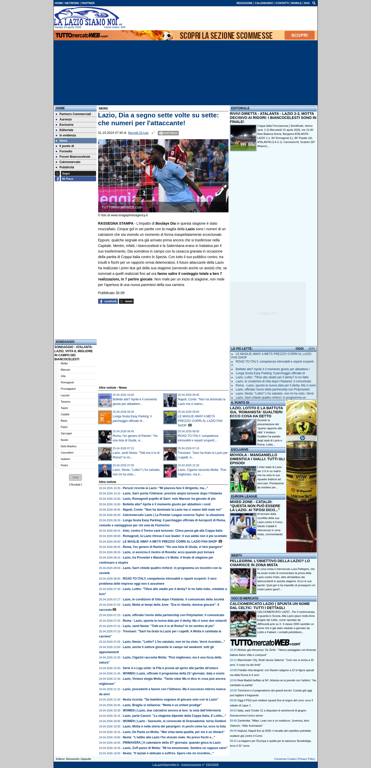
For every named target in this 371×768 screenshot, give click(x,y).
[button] (75, 477)
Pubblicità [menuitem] (65, 167)
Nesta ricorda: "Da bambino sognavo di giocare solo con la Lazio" (170, 699)
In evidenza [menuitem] (66, 135)
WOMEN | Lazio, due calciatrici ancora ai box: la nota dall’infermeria (172, 710)
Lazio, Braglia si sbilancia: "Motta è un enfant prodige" (162, 705)
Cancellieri (67, 452)
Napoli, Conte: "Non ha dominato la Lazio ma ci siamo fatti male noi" (172, 509)
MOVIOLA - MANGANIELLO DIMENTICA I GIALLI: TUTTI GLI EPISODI (257, 459)
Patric (64, 426)
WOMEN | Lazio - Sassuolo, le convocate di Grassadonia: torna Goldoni (174, 721)
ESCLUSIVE (240, 449)
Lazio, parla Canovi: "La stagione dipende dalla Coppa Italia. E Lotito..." (174, 716)
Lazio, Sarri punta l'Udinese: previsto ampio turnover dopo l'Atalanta (172, 493)
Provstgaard (68, 388)
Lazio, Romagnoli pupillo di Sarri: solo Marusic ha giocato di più (169, 499)
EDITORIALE (240, 108)
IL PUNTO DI (240, 402)
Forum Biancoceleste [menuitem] (73, 156)
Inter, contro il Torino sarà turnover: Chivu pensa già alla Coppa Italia (172, 530)
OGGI (300, 348)
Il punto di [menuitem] (65, 146)
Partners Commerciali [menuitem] (73, 114)
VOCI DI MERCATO (245, 598)
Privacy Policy (306, 758)
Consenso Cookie (285, 758)
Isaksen (65, 458)
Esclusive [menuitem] (65, 125)
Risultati (75, 484)
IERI (311, 348)
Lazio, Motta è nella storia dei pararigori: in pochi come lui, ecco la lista (174, 726)
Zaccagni (66, 433)
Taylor (64, 407)
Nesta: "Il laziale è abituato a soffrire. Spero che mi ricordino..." (168, 753)
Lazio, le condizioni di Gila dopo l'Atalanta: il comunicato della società (173, 599)
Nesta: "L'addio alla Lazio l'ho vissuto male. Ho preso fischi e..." (169, 737)
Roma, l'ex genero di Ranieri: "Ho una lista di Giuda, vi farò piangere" (173, 547)
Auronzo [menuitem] (64, 119)
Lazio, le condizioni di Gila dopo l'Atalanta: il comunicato (273, 381)
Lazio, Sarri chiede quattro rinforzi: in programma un (271, 397)
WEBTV (236, 555)
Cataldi (65, 414)
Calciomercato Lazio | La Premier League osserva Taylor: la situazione (173, 515)
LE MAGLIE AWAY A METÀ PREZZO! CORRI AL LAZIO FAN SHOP (200, 421)
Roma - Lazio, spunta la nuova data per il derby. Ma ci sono (276, 385)
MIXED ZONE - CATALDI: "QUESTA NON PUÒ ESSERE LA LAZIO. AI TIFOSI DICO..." (255, 506)
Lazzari (65, 395)
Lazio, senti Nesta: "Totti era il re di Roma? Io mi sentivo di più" (168, 626)
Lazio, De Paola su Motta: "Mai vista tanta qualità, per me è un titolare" (173, 732)
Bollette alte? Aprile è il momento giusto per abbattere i (273, 369)
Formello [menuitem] (64, 151)
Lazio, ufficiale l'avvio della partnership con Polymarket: (273, 389)
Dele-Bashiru (69, 446)
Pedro (64, 465)
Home (60, 108)
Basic (64, 420)
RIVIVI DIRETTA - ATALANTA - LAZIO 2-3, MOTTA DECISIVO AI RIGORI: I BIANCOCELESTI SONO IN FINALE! (273, 118)
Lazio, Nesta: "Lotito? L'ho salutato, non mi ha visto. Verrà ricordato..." (174, 642)
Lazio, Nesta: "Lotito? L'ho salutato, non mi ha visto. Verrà (275, 393)
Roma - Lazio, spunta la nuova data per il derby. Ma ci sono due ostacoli (175, 620)
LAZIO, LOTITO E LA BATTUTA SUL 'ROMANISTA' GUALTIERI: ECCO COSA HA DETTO (257, 412)
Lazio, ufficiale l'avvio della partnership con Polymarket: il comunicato (173, 615)
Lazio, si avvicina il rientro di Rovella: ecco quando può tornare (168, 552)
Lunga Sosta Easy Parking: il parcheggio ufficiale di (270, 373)
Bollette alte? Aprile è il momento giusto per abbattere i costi (166, 504)
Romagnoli (67, 382)
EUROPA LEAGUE (244, 496)
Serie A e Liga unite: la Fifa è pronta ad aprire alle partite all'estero (170, 668)
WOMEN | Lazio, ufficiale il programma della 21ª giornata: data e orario (173, 673)
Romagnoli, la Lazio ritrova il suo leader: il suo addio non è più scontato (175, 536)
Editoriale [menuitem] (65, 130)
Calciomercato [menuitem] (68, 162)
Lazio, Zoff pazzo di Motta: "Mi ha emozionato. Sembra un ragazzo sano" (175, 748)
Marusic (65, 369)
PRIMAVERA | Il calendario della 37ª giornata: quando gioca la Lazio (172, 742)
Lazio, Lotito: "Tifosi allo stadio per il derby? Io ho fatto (272, 377)
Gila (63, 376)
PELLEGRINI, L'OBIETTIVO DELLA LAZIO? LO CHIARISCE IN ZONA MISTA (270, 563)
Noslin (64, 439)
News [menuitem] (61, 140)
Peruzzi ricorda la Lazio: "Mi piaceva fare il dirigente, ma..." (165, 488)
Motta (64, 363)
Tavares (65, 401)
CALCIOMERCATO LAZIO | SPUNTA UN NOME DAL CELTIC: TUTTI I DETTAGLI (270, 606)
